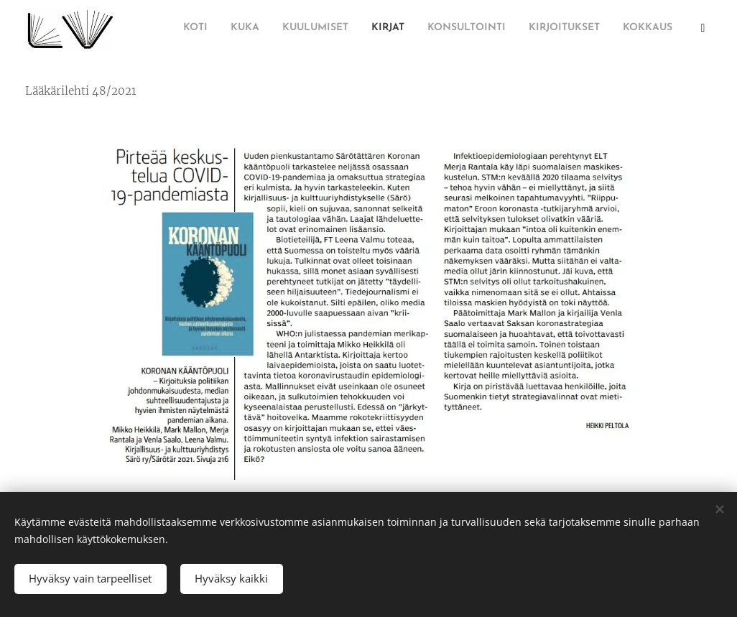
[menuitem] (531, 29)
